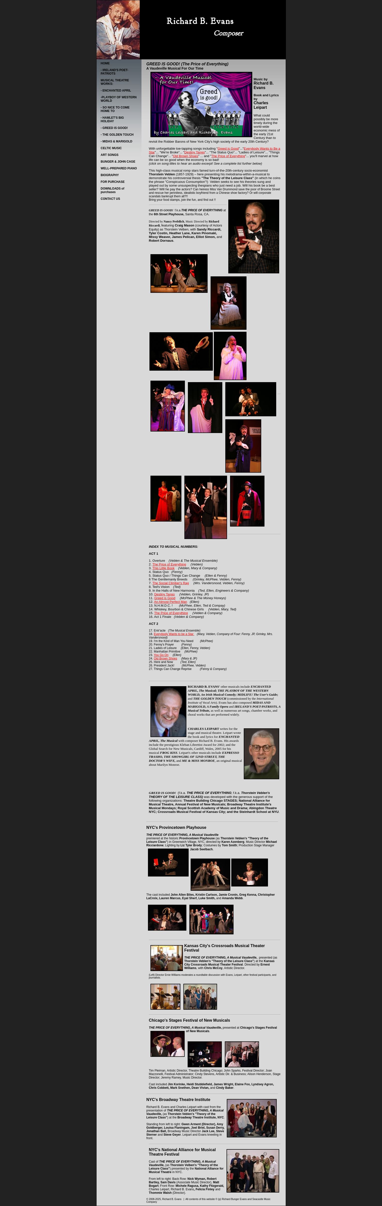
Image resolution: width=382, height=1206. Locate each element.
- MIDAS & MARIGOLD (116, 141)
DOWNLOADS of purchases (113, 190)
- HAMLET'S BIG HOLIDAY (112, 119)
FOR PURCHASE (113, 182)
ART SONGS (110, 155)
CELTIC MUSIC (111, 148)
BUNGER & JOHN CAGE (118, 161)
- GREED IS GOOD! (114, 128)
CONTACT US (110, 199)
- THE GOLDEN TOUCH (117, 134)
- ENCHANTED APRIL (116, 90)
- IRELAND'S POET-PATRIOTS (114, 71)
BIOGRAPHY (110, 175)
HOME (105, 63)
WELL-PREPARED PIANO (119, 168)
